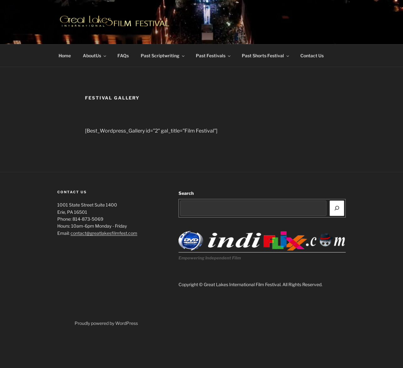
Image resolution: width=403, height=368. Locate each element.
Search (186, 193)
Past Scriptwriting (163, 55)
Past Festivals (213, 55)
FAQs (123, 55)
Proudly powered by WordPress (106, 323)
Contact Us (312, 55)
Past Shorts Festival (266, 55)
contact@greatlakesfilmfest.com (104, 233)
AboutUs (95, 55)
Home (65, 55)
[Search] (337, 208)
